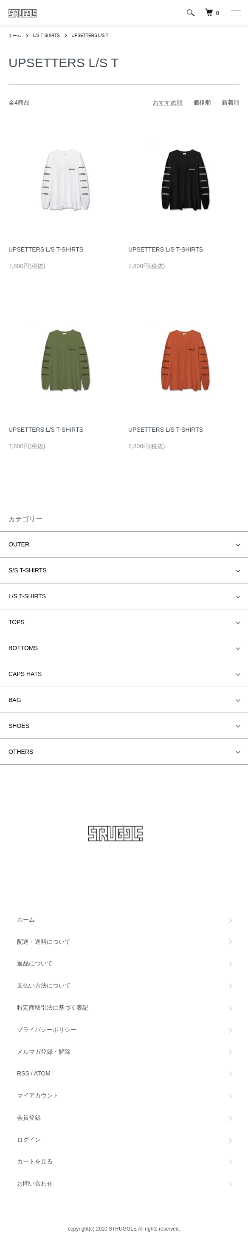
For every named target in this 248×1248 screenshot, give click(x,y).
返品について (35, 963)
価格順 (202, 102)
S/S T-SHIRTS (27, 570)
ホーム (14, 35)
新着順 (231, 102)
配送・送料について (43, 941)
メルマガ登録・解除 (43, 1051)
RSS (23, 1073)
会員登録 (29, 1117)
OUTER (18, 544)
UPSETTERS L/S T (90, 35)
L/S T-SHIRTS (46, 35)
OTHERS (20, 751)
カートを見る (35, 1161)
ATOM (42, 1073)
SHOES (18, 725)
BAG (14, 699)
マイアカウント (38, 1095)
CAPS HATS (25, 674)
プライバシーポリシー (46, 1029)
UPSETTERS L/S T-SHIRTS (45, 249)
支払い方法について (43, 985)
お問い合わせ (35, 1183)
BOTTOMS (23, 648)
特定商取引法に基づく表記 (52, 1007)
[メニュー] (235, 12)
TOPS (16, 622)
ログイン (29, 1139)
